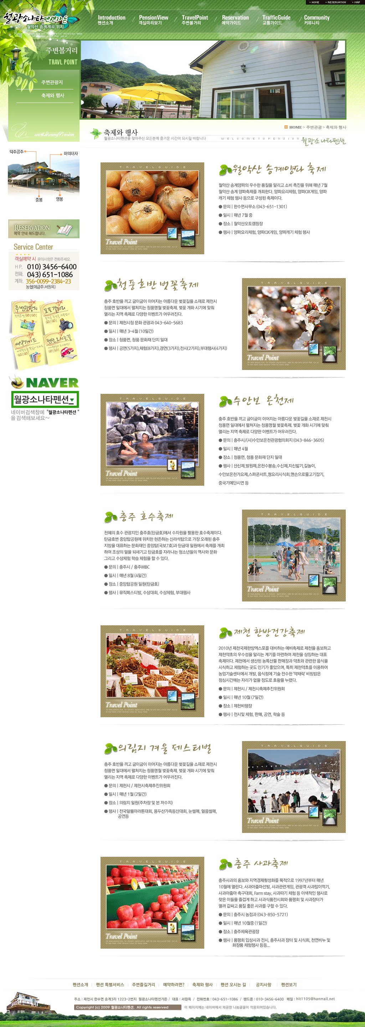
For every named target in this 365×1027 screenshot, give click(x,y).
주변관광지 (52, 82)
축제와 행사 (52, 95)
